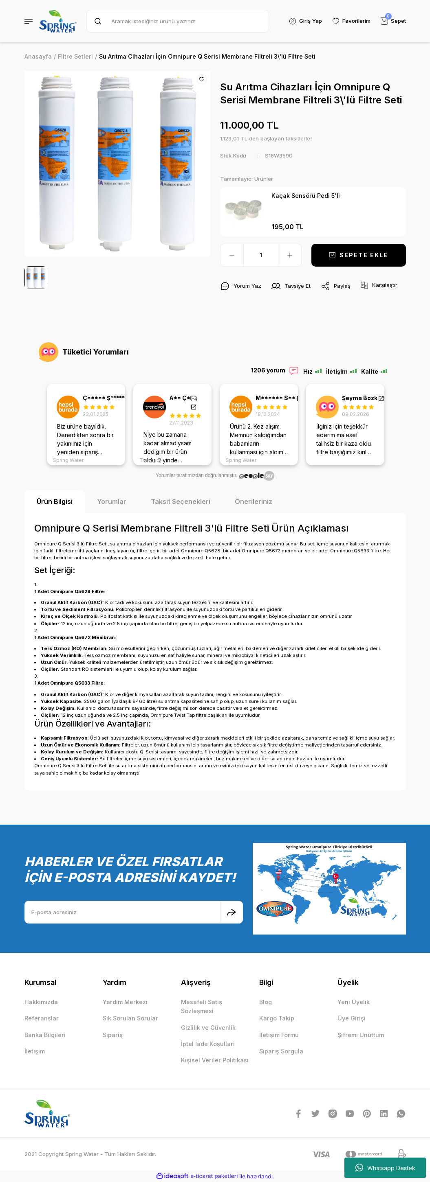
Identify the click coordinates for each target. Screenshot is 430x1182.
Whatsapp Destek (385, 1167)
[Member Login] (305, 21)
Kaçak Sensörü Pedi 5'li (305, 195)
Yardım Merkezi (125, 1001)
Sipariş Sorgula (281, 1051)
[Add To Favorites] (202, 79)
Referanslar (41, 1018)
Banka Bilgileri (45, 1034)
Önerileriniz (253, 501)
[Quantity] (260, 255)
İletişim (34, 1051)
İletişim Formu (279, 1034)
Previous (37, 424)
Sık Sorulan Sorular (130, 1018)
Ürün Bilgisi (55, 501)
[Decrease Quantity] (232, 255)
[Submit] (231, 912)
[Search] (177, 21)
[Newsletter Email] (133, 912)
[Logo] (58, 21)
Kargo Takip (276, 1018)
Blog (265, 1001)
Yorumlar (111, 501)
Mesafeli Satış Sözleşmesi (201, 1006)
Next (394, 424)
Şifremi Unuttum (360, 1034)
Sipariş (113, 1034)
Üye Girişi (351, 1018)
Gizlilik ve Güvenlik (208, 1027)
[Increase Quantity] (289, 255)
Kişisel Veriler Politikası (215, 1060)
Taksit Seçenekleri (180, 501)
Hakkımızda (41, 1001)
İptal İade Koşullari (208, 1043)
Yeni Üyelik (353, 1001)
